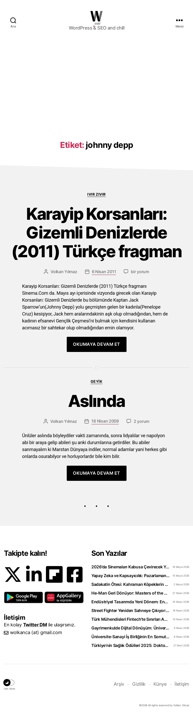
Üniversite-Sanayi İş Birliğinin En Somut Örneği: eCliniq (130, 636)
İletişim (182, 684)
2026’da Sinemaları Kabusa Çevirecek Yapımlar (130, 566)
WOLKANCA (96, 16)
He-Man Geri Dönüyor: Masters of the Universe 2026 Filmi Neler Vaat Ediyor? (130, 593)
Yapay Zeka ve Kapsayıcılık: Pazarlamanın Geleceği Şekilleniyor (130, 575)
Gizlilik (139, 684)
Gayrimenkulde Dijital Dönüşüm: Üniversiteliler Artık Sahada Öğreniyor (130, 627)
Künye (160, 684)
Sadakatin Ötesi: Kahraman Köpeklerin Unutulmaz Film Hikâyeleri (130, 584)
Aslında (96, 401)
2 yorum (141, 421)
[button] (23, 597)
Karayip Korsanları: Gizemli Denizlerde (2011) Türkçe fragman (96, 233)
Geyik (97, 381)
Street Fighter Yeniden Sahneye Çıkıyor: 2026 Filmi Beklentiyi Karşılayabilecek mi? (130, 610)
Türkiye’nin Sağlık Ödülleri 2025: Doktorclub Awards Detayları (130, 645)
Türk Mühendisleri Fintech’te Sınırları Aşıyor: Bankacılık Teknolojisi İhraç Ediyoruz (130, 619)
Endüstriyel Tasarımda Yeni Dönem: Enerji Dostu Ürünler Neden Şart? (130, 601)
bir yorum (140, 271)
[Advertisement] (96, 81)
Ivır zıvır (96, 194)
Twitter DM (35, 624)
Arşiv (119, 684)
